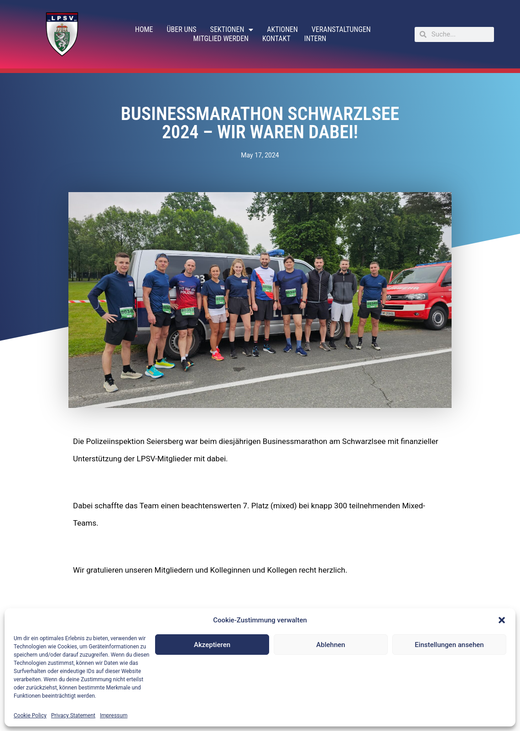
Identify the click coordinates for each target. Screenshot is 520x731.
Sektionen (232, 29)
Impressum (113, 715)
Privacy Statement (73, 715)
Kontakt (276, 38)
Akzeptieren (212, 645)
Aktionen (282, 29)
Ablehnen (330, 645)
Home (144, 29)
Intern (315, 38)
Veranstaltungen (341, 29)
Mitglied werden (221, 38)
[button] (501, 620)
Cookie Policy (30, 715)
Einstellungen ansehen (449, 645)
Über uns (182, 29)
